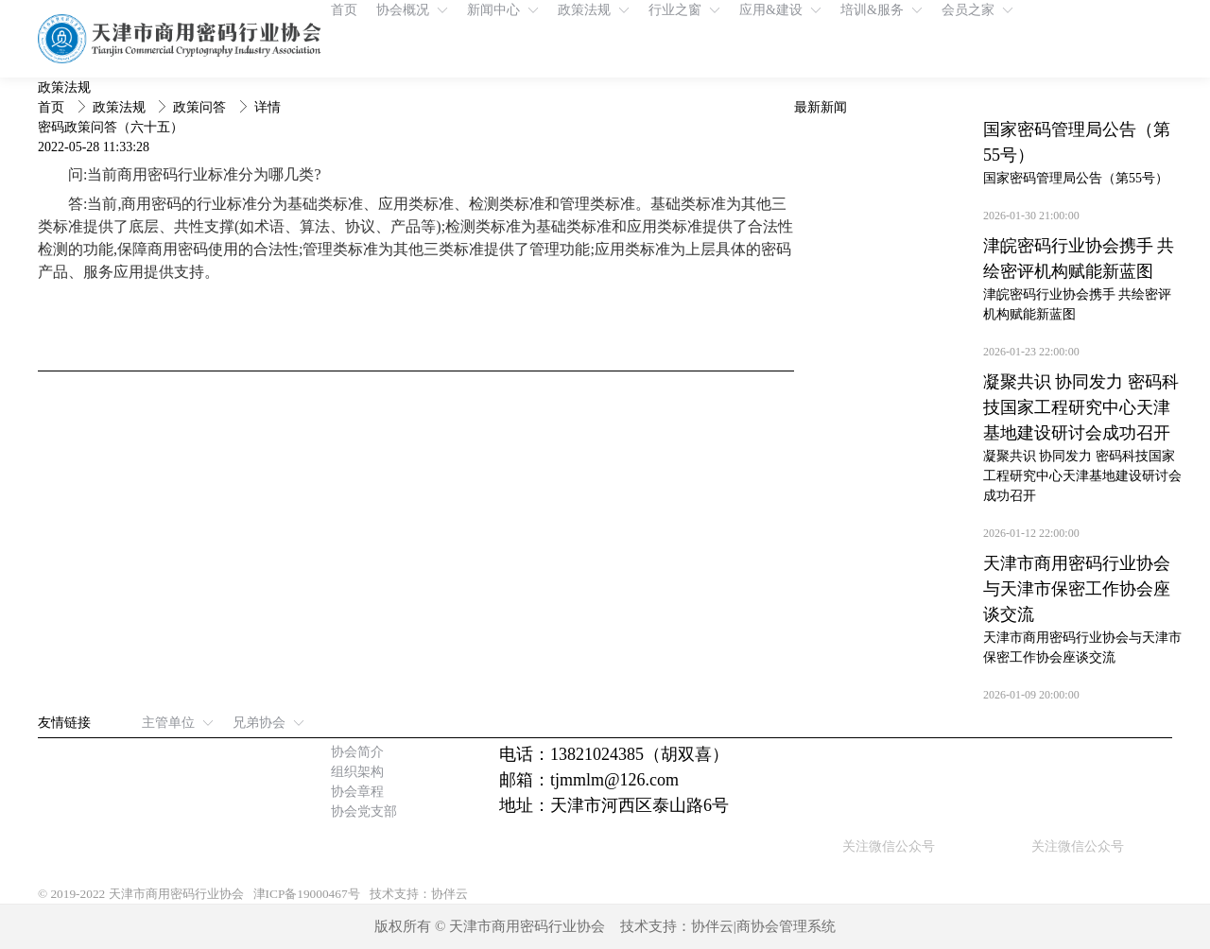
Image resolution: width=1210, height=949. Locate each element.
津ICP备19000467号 (306, 894)
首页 (53, 107)
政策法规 (121, 107)
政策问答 (201, 107)
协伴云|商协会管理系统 (763, 926)
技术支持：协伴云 (419, 894)
